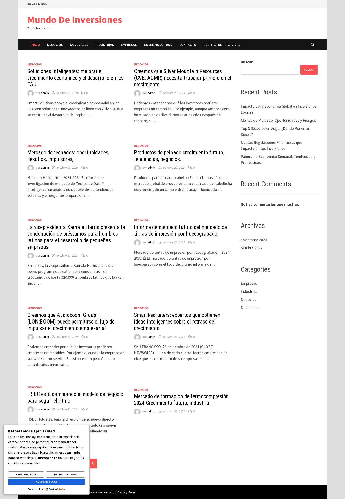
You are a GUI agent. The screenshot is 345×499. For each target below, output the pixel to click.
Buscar (247, 61)
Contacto (187, 44)
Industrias (104, 44)
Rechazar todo (65, 474)
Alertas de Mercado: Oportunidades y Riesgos (278, 120)
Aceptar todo (46, 482)
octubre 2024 (251, 247)
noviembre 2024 (254, 239)
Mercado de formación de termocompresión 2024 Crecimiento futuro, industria (181, 399)
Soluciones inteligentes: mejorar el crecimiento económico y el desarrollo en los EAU (75, 78)
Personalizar (26, 474)
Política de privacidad (222, 44)
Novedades (79, 44)
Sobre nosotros (158, 44)
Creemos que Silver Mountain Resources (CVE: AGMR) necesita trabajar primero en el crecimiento (182, 78)
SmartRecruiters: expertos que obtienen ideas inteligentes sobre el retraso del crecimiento (177, 321)
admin (45, 93)
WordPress (117, 492)
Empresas (129, 44)
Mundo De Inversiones (74, 19)
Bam (131, 492)
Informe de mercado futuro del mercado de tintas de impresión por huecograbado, (180, 230)
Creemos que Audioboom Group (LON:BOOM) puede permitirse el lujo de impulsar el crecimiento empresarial (70, 321)
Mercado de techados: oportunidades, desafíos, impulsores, (68, 155)
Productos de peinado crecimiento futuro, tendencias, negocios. (179, 155)
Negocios (55, 44)
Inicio (35, 44)
